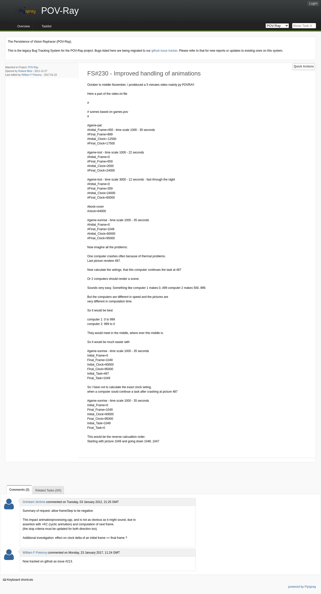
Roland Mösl (25, 71)
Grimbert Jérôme (34, 502)
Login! (313, 3)
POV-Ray (33, 67)
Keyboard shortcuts (18, 579)
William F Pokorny (32, 74)
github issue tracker (164, 50)
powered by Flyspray (302, 586)
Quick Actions (304, 66)
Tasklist (46, 26)
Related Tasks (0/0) (48, 490)
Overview (23, 26)
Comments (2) (19, 489)
